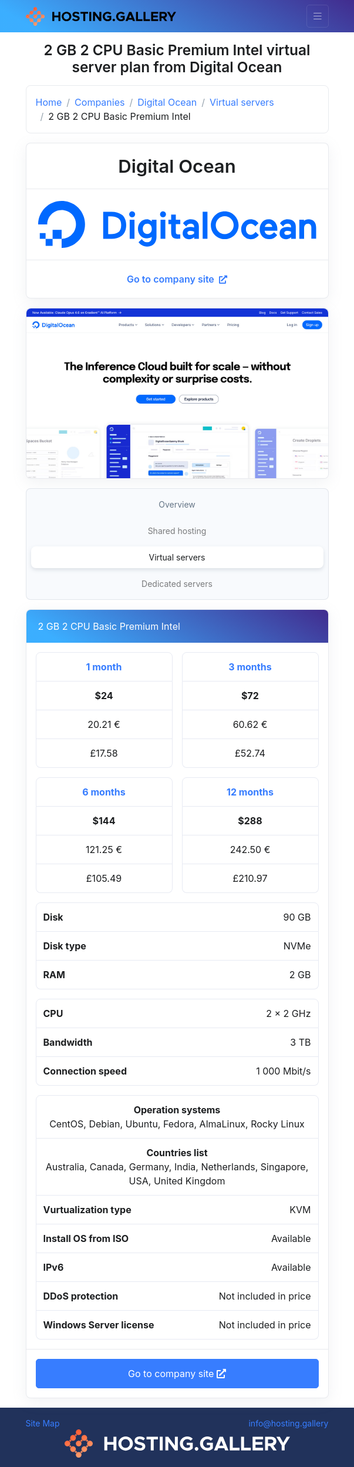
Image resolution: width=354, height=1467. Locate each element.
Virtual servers (242, 102)
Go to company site (177, 279)
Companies (99, 102)
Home (49, 102)
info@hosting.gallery (288, 1423)
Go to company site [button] (177, 1373)
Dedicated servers (177, 584)
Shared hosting (177, 531)
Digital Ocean (167, 102)
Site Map (43, 1423)
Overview (177, 504)
